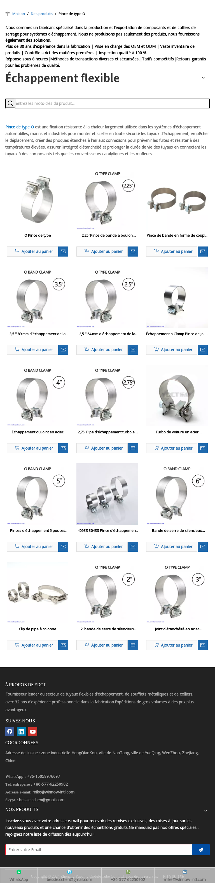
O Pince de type (37, 235)
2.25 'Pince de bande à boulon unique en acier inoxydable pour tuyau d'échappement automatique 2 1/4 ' (107, 235)
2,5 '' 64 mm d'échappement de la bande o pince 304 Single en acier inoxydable (107, 334)
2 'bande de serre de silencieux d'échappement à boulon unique (107, 629)
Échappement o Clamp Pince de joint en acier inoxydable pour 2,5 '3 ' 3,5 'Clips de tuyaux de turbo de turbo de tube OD (177, 334)
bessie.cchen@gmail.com (41, 799)
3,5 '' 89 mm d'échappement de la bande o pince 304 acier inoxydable (38, 334)
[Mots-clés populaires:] (10, 103)
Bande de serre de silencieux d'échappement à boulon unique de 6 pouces (176, 531)
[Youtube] (32, 731)
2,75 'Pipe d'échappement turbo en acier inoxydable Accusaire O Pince (107, 432)
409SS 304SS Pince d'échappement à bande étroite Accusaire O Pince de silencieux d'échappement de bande (107, 531)
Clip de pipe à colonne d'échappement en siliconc (37, 629)
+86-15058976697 (43, 776)
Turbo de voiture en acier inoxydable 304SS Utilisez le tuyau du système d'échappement (177, 432)
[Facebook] (9, 731)
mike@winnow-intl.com (53, 792)
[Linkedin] (21, 731)
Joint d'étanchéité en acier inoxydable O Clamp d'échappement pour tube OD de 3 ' (177, 629)
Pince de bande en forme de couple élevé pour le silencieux (177, 235)
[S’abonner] (201, 849)
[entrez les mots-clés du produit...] (112, 103)
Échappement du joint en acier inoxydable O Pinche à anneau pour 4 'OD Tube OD (37, 432)
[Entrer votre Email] (97, 849)
